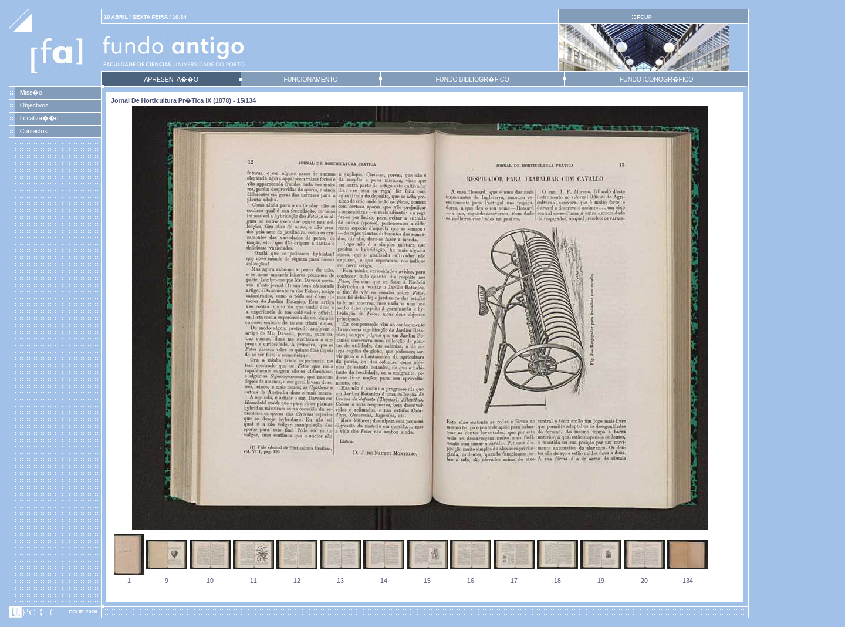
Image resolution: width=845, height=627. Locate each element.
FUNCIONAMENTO (310, 79)
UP (644, 17)
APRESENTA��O (171, 79)
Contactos (34, 130)
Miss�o (31, 92)
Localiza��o (39, 118)
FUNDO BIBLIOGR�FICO (472, 79)
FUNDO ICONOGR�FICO (657, 79)
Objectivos (34, 105)
